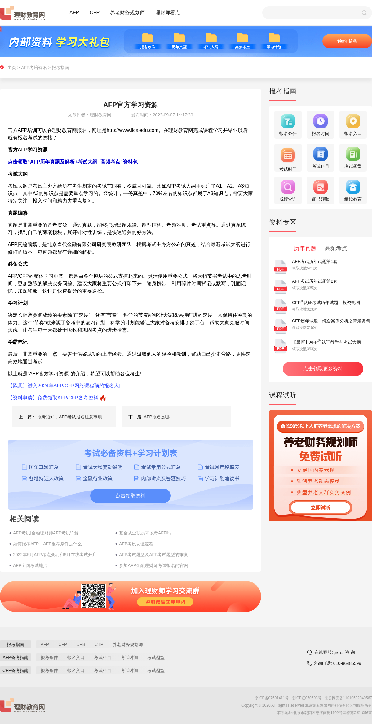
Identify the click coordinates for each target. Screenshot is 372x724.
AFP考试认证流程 (136, 543)
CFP (95, 12)
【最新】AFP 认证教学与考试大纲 (326, 342)
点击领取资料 (130, 495)
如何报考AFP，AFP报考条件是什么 (47, 543)
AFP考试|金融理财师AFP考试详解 (46, 532)
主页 (11, 67)
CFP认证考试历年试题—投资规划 (326, 302)
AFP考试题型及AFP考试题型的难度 (153, 554)
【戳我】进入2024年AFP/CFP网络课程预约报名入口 (66, 385)
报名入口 (76, 657)
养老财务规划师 (127, 12)
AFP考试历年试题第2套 (315, 281)
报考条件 (49, 657)
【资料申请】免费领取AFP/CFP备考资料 (53, 397)
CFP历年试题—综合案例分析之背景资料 (331, 320)
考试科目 (102, 657)
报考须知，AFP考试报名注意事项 (69, 416)
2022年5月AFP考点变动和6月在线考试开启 (55, 554)
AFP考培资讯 (34, 67)
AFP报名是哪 (157, 416)
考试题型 (156, 657)
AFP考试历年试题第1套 (315, 261)
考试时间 (129, 657)
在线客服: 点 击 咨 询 (334, 652)
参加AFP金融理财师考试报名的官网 (153, 565)
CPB (80, 644)
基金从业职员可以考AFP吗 (145, 532)
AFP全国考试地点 (30, 565)
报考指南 (60, 67)
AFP (74, 12)
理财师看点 (167, 12)
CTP (99, 644)
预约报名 (347, 41)
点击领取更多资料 (323, 368)
